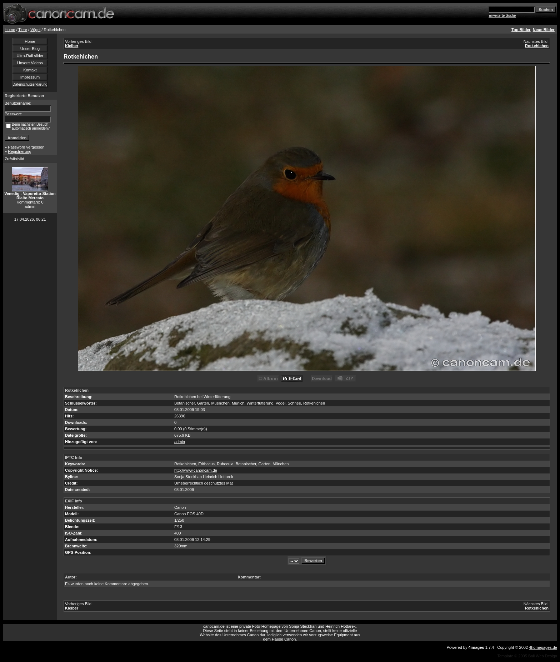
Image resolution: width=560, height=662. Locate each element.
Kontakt (29, 70)
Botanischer (184, 403)
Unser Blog (30, 48)
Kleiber (71, 46)
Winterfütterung (259, 403)
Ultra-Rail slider (29, 56)
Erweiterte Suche (502, 15)
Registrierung (19, 151)
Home (10, 29)
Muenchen (220, 403)
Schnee (294, 403)
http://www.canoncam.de (195, 470)
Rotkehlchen (537, 46)
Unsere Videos (30, 63)
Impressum (30, 77)
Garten (203, 403)
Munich (238, 403)
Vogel (281, 403)
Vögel (35, 29)
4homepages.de (543, 647)
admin (179, 442)
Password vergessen (26, 147)
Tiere (22, 29)
